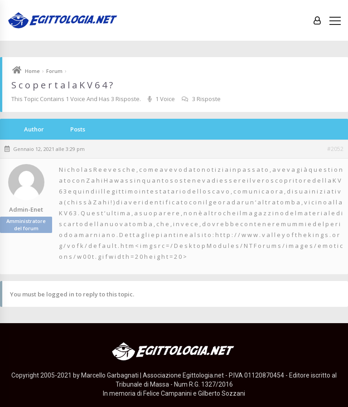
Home (32, 71)
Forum (54, 71)
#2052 (335, 149)
